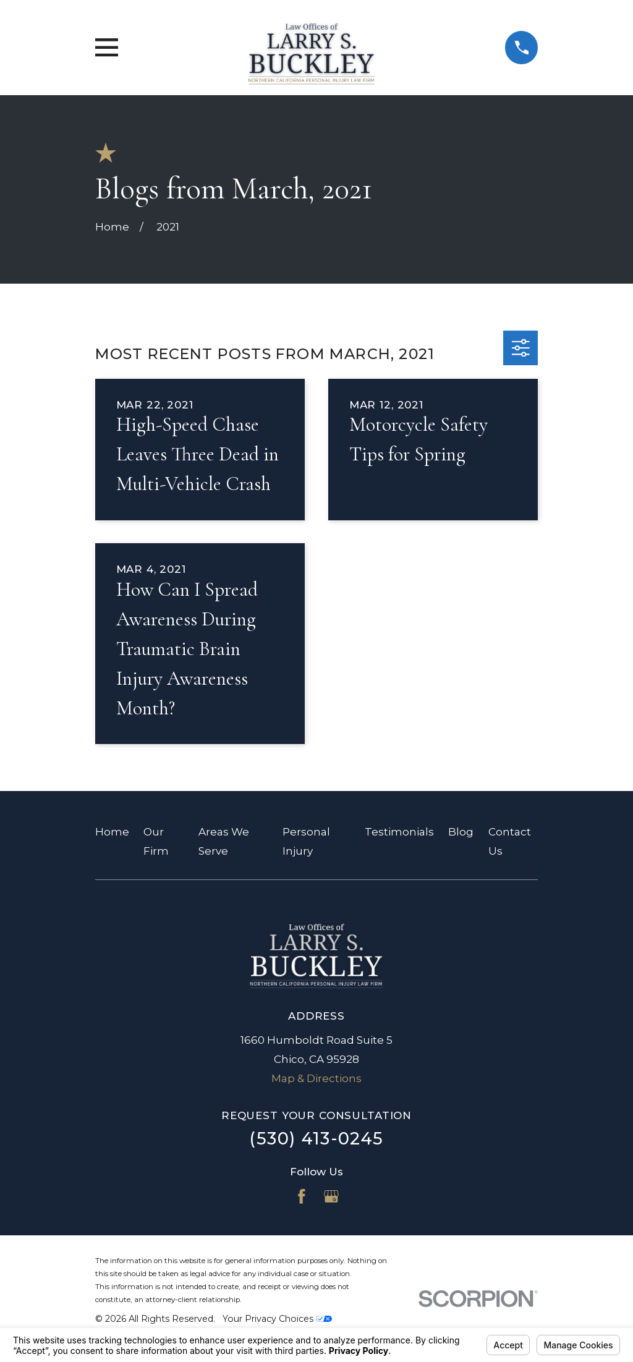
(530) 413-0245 (316, 1138)
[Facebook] (301, 1196)
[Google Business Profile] (331, 1196)
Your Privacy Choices (277, 1318)
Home (112, 832)
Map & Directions (316, 1078)
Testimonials (399, 832)
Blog (461, 832)
